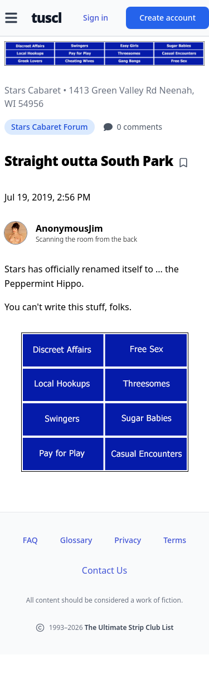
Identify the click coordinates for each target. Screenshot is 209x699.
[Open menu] (11, 18)
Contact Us (104, 570)
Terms (174, 540)
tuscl (46, 18)
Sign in (95, 17)
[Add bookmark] (183, 163)
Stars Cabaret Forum (49, 126)
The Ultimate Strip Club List (129, 627)
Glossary (76, 540)
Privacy (127, 540)
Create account (167, 17)
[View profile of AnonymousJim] (104, 233)
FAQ (30, 540)
